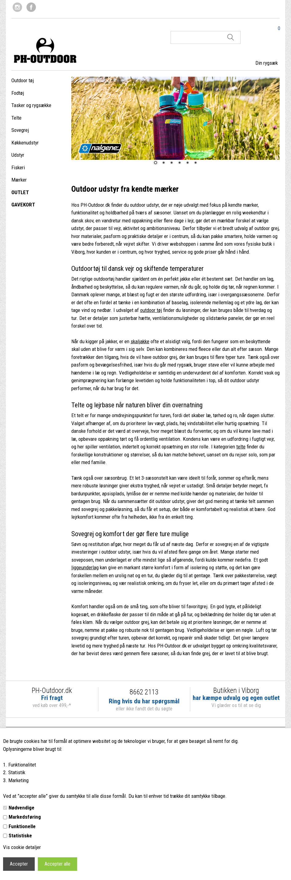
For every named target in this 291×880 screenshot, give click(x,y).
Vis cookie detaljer (22, 847)
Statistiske (20, 835)
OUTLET (20, 192)
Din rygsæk (266, 63)
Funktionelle (22, 826)
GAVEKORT (23, 205)
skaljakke (140, 341)
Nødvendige (21, 808)
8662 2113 (144, 692)
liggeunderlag (85, 567)
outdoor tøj (151, 310)
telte (241, 447)
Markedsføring (25, 817)
